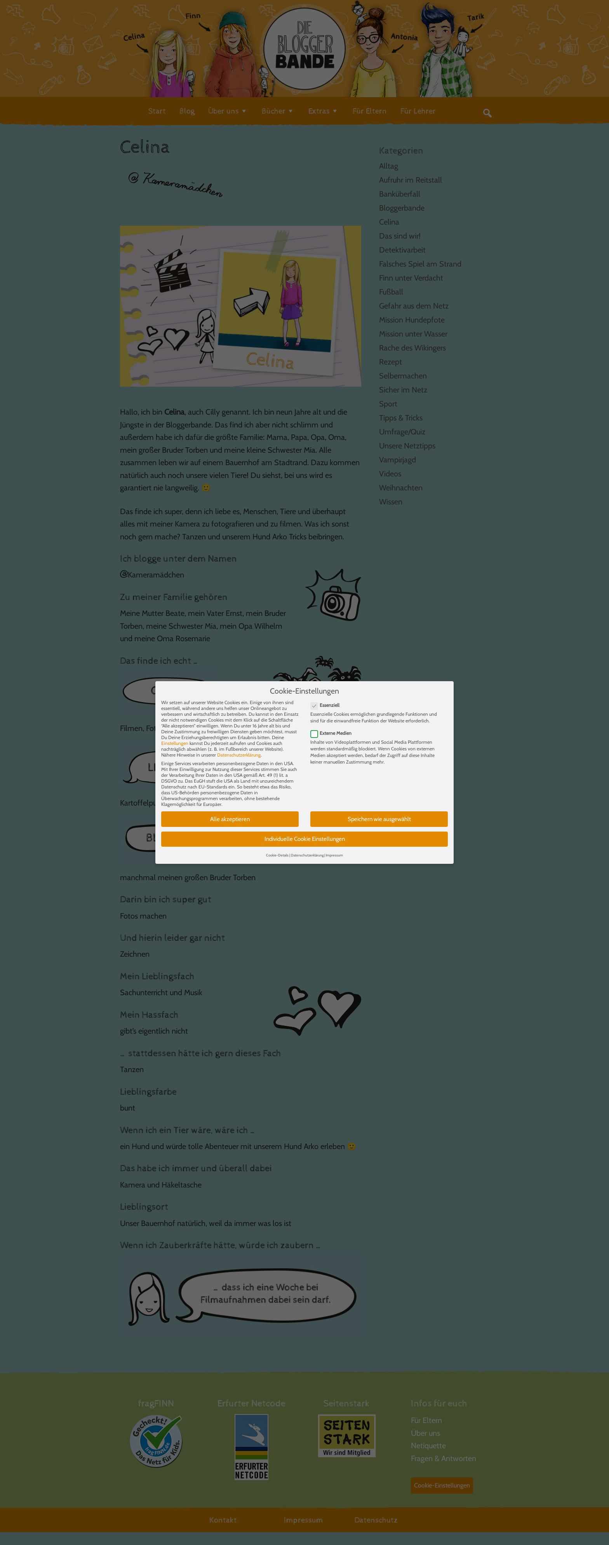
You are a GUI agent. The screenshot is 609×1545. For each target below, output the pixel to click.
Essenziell (327, 698)
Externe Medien (333, 726)
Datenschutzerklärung (239, 747)
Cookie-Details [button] (277, 848)
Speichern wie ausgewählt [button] (379, 811)
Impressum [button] (334, 848)
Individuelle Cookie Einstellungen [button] (304, 831)
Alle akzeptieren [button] (230, 811)
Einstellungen (174, 736)
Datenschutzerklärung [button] (307, 848)
